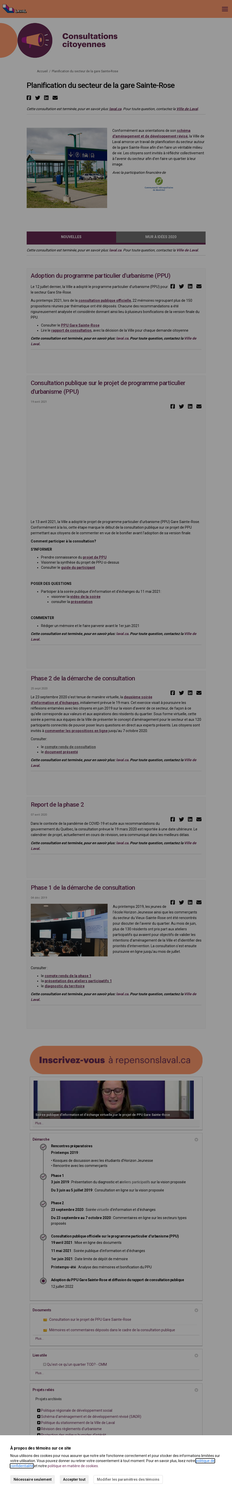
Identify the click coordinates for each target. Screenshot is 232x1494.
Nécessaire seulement (33, 1479)
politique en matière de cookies (73, 1466)
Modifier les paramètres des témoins (128, 1479)
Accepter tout (74, 1479)
